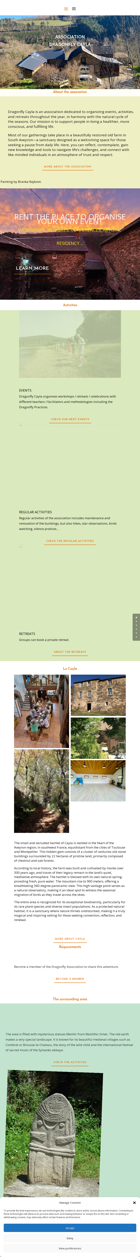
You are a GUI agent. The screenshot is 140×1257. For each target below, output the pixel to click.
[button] (134, 1203)
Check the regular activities (70, 541)
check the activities (70, 1062)
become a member (70, 979)
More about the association (67, 166)
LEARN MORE (32, 268)
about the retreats (70, 652)
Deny (70, 1238)
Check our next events (70, 419)
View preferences (70, 1248)
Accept (70, 1228)
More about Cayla (70, 939)
